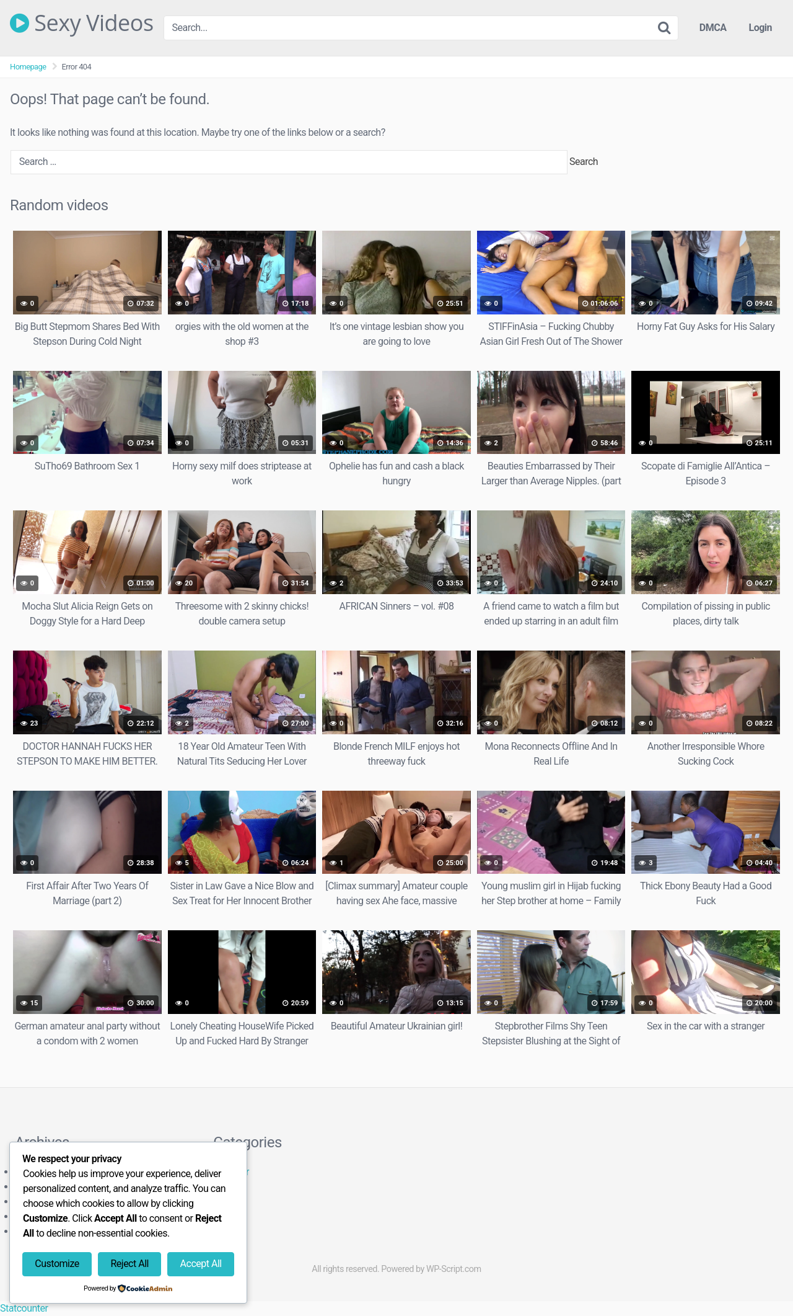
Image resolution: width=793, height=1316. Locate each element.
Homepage (28, 66)
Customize (57, 1263)
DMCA (713, 27)
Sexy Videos (82, 23)
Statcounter (24, 1308)
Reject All (129, 1263)
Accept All (201, 1263)
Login (760, 27)
